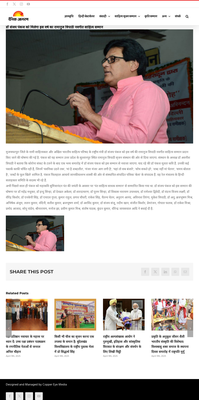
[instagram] (29, 396)
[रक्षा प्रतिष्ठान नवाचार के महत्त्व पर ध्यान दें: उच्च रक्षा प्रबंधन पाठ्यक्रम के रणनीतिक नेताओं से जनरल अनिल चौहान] (27, 301)
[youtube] (39, 396)
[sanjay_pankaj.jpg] (99, 86)
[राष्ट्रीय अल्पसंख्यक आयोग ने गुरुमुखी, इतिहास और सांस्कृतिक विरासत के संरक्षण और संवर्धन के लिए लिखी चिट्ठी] (124, 301)
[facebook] (10, 396)
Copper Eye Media (55, 384)
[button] (187, 16)
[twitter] (19, 396)
